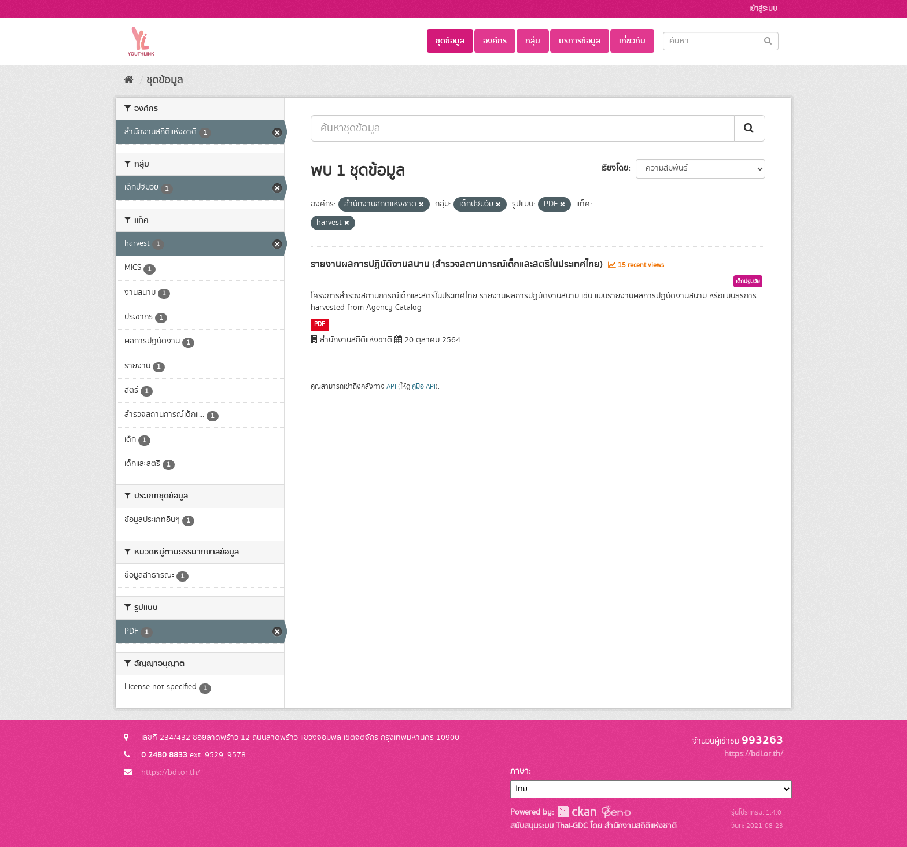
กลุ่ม (532, 41)
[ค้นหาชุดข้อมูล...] (523, 128)
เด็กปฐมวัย (748, 282)
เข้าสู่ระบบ (763, 8)
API (391, 386)
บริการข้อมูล (579, 41)
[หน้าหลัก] (129, 80)
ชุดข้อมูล (450, 41)
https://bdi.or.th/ (170, 772)
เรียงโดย (614, 168)
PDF (319, 324)
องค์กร (495, 41)
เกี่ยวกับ (632, 41)
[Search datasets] (721, 41)
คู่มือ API (424, 386)
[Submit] (768, 40)
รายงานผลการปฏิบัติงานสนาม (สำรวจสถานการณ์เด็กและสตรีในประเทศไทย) (457, 264)
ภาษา (519, 771)
